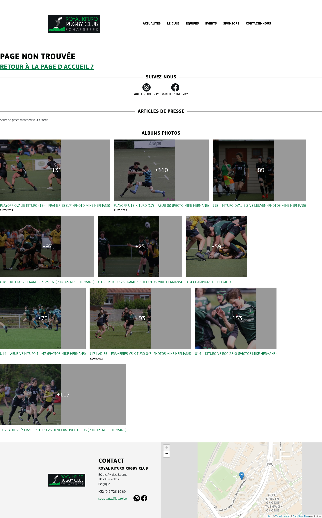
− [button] (166, 454)
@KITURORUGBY (175, 89)
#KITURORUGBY (146, 89)
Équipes (192, 24)
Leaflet (267, 516)
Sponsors (231, 24)
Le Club (173, 24)
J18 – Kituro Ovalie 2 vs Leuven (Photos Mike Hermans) (259, 205)
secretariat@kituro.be (112, 498)
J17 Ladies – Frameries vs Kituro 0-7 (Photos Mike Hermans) (140, 354)
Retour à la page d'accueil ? (47, 67)
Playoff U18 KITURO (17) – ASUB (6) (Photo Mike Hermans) (161, 205)
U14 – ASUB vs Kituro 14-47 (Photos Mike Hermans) (43, 354)
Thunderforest (282, 516)
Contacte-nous (258, 24)
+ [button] (166, 448)
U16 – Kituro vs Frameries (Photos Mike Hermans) (140, 282)
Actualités (152, 24)
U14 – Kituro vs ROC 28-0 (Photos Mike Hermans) (235, 354)
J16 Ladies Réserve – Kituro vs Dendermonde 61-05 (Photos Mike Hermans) (63, 430)
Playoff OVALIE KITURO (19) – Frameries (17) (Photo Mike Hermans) (55, 205)
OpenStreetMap (301, 516)
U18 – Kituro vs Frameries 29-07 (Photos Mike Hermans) (47, 282)
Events (211, 24)
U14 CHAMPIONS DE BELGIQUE (209, 282)
